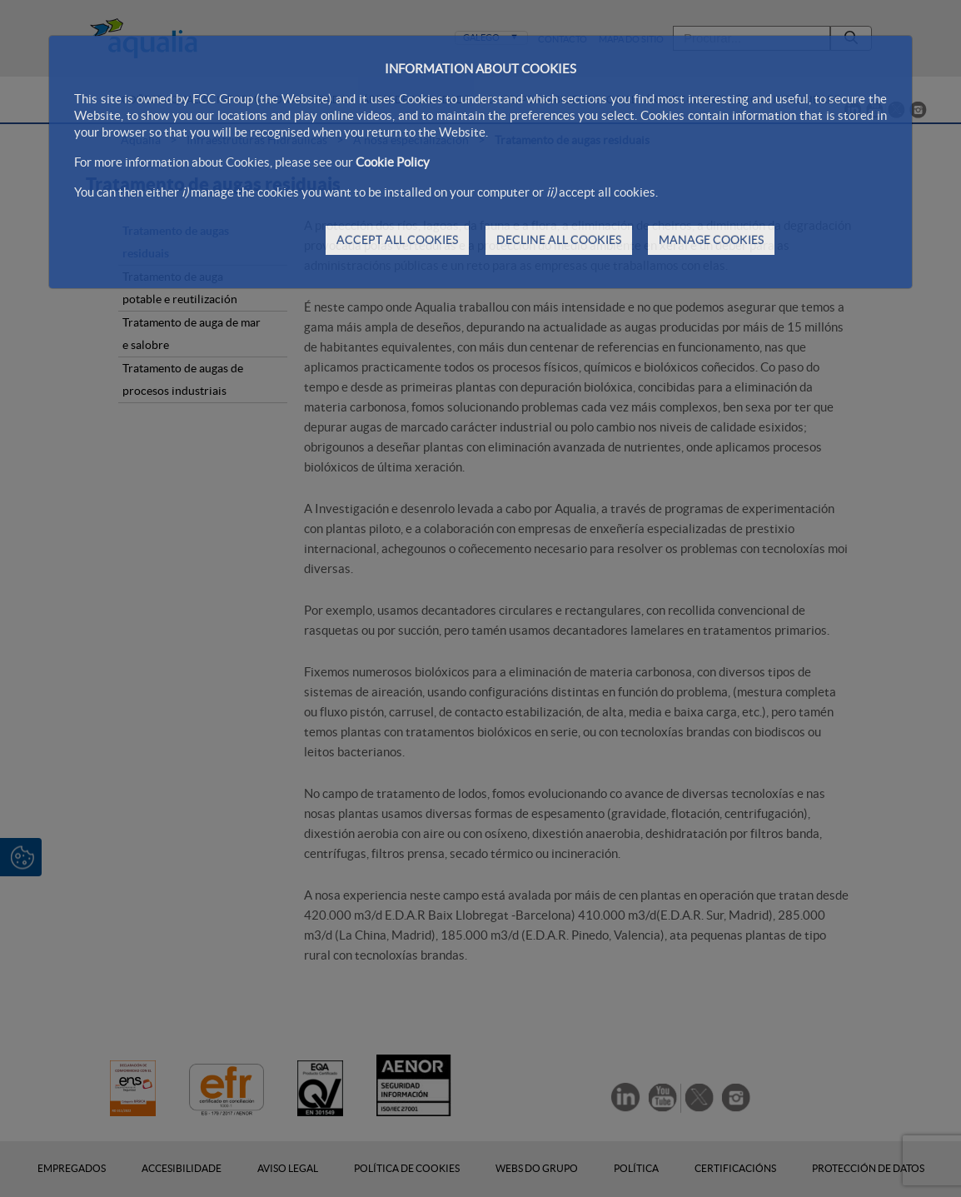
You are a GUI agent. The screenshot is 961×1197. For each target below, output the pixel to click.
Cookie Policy (393, 162)
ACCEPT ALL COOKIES (397, 240)
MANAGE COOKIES (711, 240)
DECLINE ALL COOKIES (558, 240)
